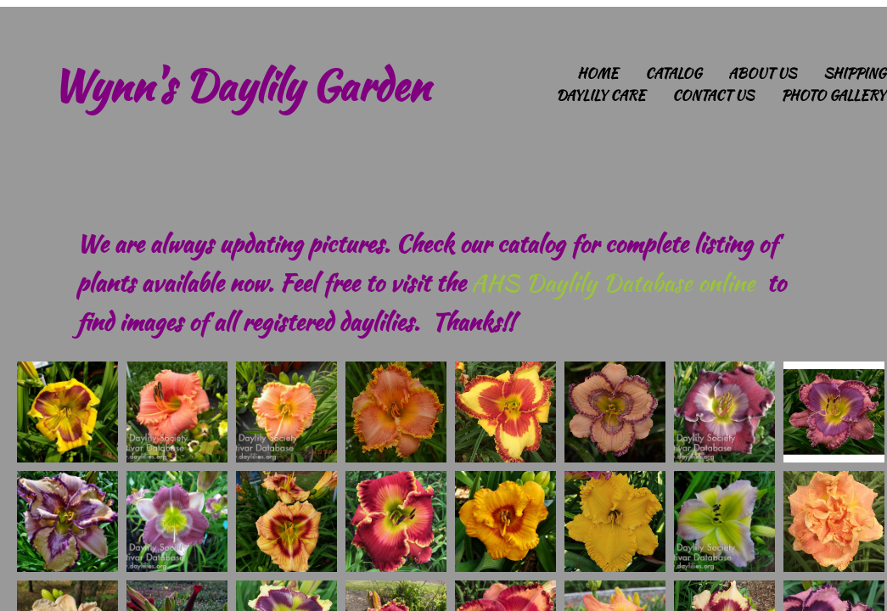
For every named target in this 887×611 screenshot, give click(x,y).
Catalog (673, 73)
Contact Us (713, 95)
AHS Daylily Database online (613, 283)
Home (597, 73)
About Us (762, 73)
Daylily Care (600, 95)
